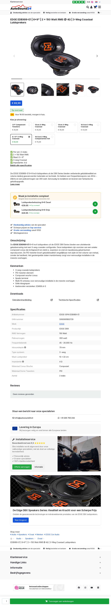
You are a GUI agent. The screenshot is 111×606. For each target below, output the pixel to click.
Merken (39, 534)
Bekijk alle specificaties (21, 165)
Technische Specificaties (79, 300)
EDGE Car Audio (51, 534)
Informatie (39, 467)
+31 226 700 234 (67, 418)
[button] (87, 7)
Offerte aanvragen (22, 467)
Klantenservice (16, 2)
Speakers (22, 534)
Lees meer (15, 184)
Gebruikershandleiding (32, 300)
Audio (13, 534)
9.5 (82, 2)
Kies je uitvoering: (18, 120)
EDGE (61, 324)
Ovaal (31, 534)
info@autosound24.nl (24, 418)
